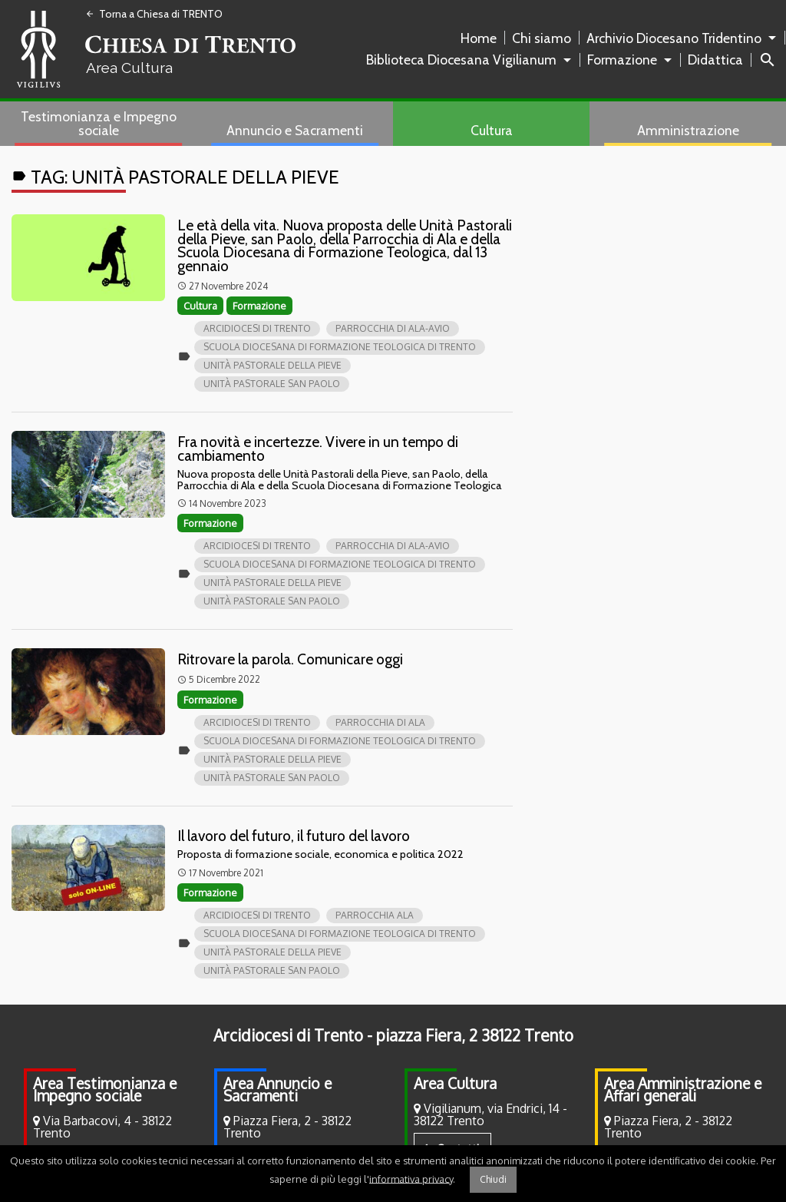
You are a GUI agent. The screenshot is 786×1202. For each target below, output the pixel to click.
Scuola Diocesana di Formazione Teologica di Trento (339, 347)
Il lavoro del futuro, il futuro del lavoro (293, 835)
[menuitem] (481, 38)
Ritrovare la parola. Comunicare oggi (290, 659)
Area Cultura (455, 1083)
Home (479, 38)
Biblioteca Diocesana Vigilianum (461, 59)
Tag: (175, 177)
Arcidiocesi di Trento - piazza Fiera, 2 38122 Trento (393, 1035)
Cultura (492, 130)
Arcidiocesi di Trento (257, 328)
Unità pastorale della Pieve (272, 365)
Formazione (622, 59)
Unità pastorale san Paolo (271, 383)
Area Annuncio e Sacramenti (277, 1089)
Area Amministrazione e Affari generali (682, 1089)
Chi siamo (541, 38)
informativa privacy (411, 1178)
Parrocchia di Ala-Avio (392, 328)
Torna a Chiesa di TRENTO (154, 14)
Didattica (715, 59)
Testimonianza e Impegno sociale (99, 123)
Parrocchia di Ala (380, 722)
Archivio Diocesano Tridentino (673, 38)
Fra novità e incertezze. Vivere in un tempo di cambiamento (317, 448)
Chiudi (493, 1179)
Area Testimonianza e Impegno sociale (105, 1089)
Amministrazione (688, 130)
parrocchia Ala (374, 915)
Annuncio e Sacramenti (294, 130)
